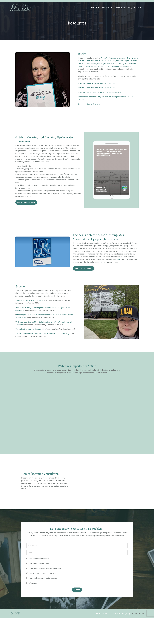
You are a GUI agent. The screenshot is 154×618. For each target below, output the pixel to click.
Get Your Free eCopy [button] (26, 202)
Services (107, 7)
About (95, 7)
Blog (130, 7)
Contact (138, 7)
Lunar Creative (137, 614)
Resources (121, 7)
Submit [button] (77, 590)
